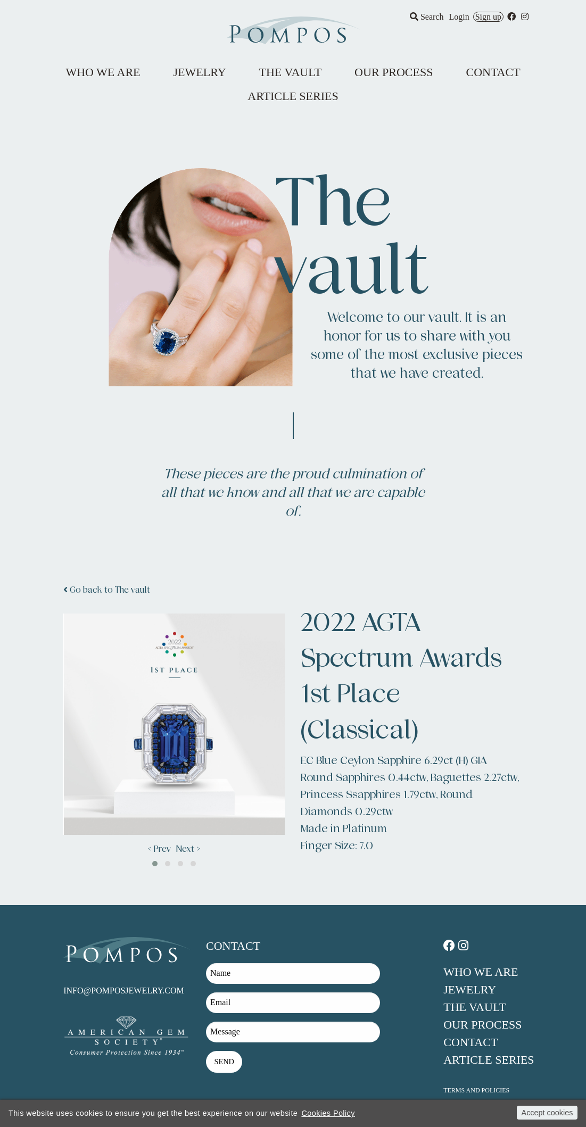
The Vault (474, 1007)
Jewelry (469, 989)
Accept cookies (547, 1112)
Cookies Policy (327, 1113)
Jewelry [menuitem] (200, 72)
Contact (470, 1042)
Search (427, 16)
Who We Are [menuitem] (102, 72)
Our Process (482, 1024)
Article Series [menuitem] (292, 96)
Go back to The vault (106, 590)
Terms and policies (476, 1090)
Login (459, 16)
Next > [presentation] (188, 849)
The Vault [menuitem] (290, 72)
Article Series (488, 1059)
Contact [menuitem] (493, 72)
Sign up (488, 16)
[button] (154, 863)
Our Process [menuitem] (393, 72)
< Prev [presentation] (159, 849)
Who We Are (480, 972)
